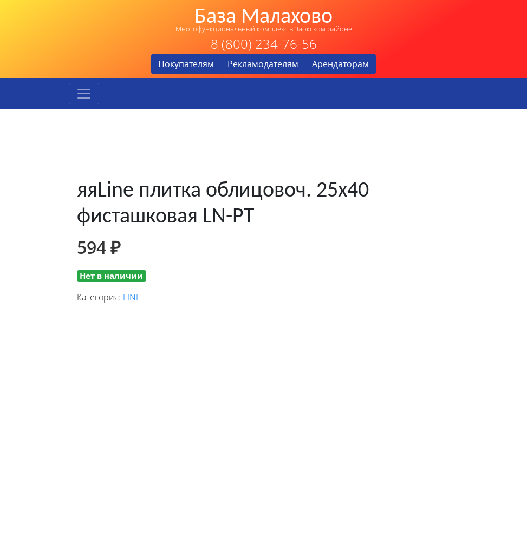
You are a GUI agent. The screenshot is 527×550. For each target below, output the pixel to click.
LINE (132, 297)
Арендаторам (340, 64)
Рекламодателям (262, 64)
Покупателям (186, 64)
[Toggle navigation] (84, 93)
